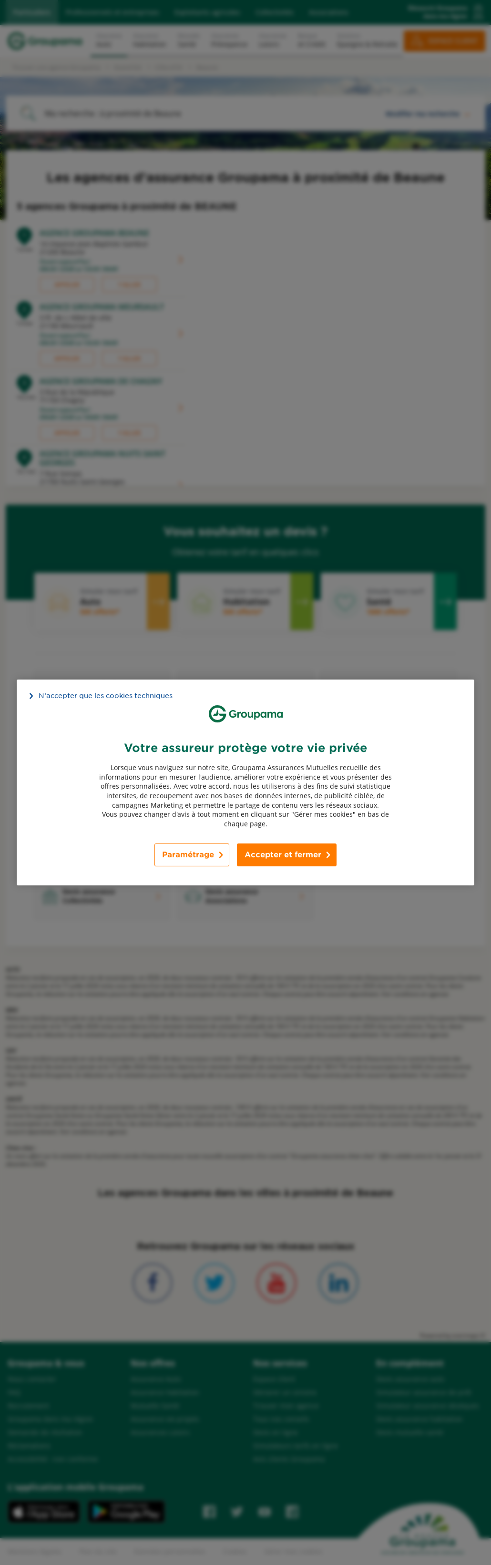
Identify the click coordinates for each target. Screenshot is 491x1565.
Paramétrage (188, 854)
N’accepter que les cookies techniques (106, 696)
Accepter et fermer (283, 854)
